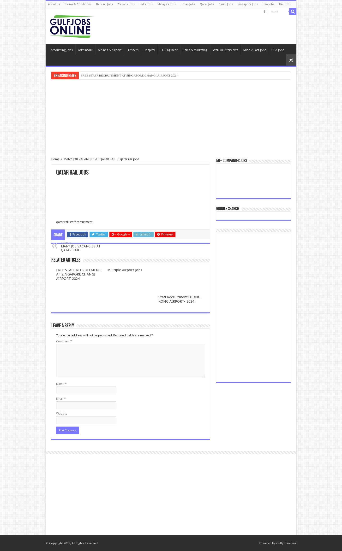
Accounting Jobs (61, 50)
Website (61, 413)
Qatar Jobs (207, 4)
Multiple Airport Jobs (124, 270)
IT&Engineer (169, 50)
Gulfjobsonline (286, 543)
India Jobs (146, 4)
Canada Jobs (126, 4)
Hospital (149, 50)
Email (61, 398)
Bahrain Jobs (104, 4)
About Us (54, 4)
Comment (64, 341)
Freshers (132, 50)
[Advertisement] (171, 118)
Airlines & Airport (109, 50)
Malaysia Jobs (166, 4)
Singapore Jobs (248, 4)
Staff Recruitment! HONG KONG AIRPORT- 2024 (179, 299)
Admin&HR (85, 50)
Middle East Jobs (254, 50)
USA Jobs (268, 4)
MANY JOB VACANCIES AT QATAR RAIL (90, 159)
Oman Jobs (187, 4)
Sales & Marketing (195, 50)
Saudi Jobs (226, 4)
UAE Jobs (285, 4)
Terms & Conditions (78, 4)
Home (55, 159)
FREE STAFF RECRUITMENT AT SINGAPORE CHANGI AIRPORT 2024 (129, 75)
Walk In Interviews (225, 50)
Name (61, 384)
